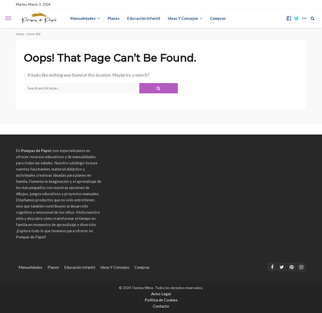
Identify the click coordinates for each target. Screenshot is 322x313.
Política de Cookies (161, 300)
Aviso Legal (161, 293)
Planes (113, 18)
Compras (218, 18)
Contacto (161, 306)
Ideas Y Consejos (183, 18)
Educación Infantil (143, 18)
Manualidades (83, 18)
